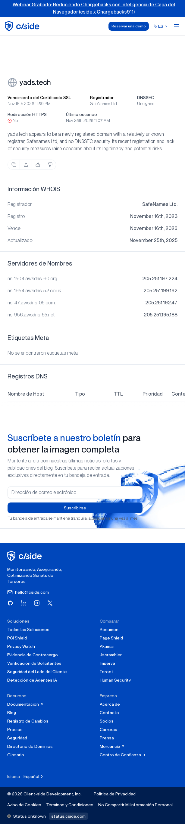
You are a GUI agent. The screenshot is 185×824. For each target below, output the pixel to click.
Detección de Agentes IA (32, 680)
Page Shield (111, 638)
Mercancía (112, 746)
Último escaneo (81, 114)
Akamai (107, 646)
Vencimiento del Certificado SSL (39, 97)
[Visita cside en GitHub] (10, 603)
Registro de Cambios (28, 721)
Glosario (15, 754)
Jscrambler (111, 654)
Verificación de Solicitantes (34, 663)
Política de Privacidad (115, 793)
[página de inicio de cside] (25, 555)
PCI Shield (17, 638)
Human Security (115, 680)
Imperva (107, 663)
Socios (107, 721)
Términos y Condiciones (69, 804)
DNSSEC (145, 97)
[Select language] (161, 26)
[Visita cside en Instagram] (37, 603)
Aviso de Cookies (24, 804)
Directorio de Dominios (30, 746)
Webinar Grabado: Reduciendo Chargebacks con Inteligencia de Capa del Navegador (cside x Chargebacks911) (94, 8)
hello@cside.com (28, 592)
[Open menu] (176, 26)
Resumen (109, 629)
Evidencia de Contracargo (32, 654)
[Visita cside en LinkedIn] (23, 603)
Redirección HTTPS (27, 114)
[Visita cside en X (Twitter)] (50, 603)
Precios (15, 729)
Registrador (102, 97)
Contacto (109, 712)
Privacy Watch (21, 646)
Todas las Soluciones (28, 629)
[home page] (23, 26)
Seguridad (17, 737)
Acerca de (110, 704)
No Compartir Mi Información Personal (135, 804)
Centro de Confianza (123, 754)
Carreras (108, 729)
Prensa (107, 737)
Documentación (25, 704)
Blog (11, 712)
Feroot (106, 671)
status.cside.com (68, 816)
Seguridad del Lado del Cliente (37, 671)
